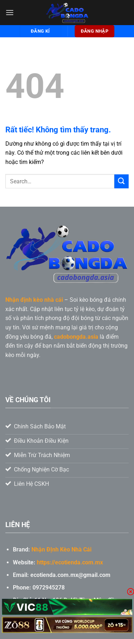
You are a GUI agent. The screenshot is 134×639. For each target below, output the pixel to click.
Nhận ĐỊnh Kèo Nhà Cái (61, 549)
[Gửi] (121, 181)
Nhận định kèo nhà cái (34, 299)
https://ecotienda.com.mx (70, 562)
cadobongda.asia (76, 336)
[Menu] (9, 12)
